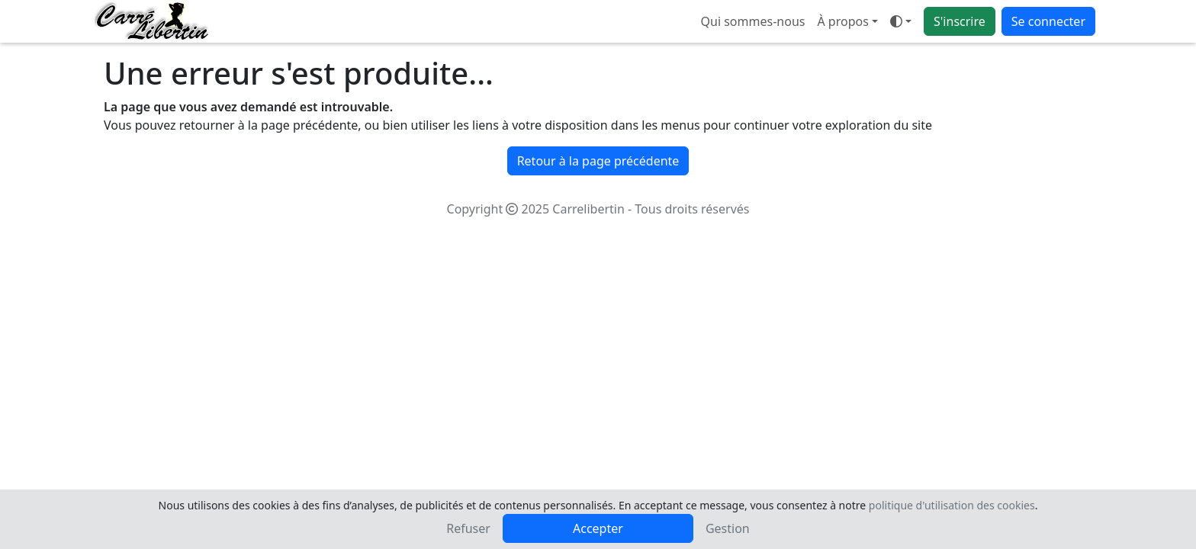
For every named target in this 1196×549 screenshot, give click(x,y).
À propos (842, 21)
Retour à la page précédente (598, 160)
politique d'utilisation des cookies (952, 505)
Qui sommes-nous (753, 21)
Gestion (728, 528)
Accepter (598, 528)
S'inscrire (959, 21)
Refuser (468, 528)
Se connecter (1048, 21)
